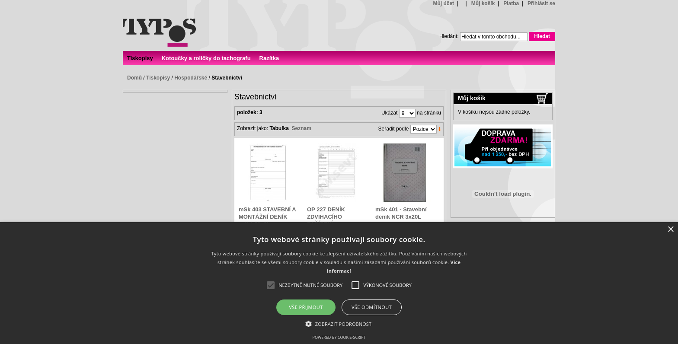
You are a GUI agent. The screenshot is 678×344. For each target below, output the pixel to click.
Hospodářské (190, 78)
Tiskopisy (158, 78)
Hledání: (449, 36)
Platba (511, 3)
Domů (134, 78)
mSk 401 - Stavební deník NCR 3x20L (401, 213)
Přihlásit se (541, 3)
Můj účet (443, 3)
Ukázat (389, 113)
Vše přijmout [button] (306, 307)
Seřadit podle (393, 129)
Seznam (301, 128)
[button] (339, 323)
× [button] (670, 229)
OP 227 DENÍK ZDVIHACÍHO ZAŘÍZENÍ (326, 216)
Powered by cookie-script (339, 337)
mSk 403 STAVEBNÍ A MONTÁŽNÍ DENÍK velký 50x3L (267, 216)
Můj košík (483, 3)
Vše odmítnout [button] (372, 307)
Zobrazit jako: (252, 128)
